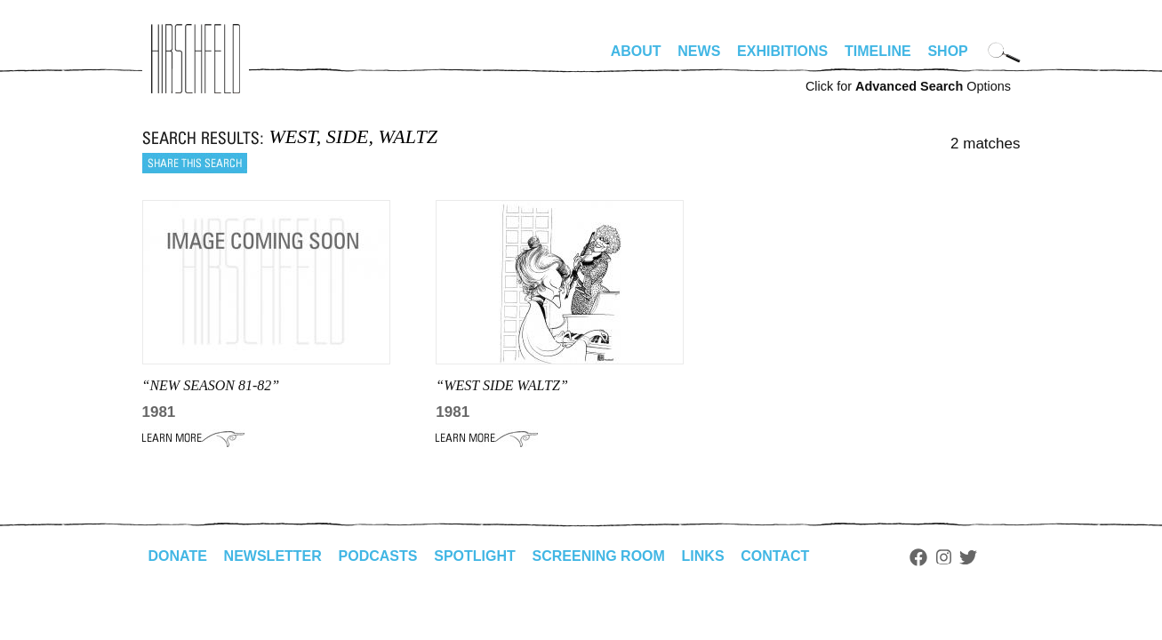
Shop (947, 51)
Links (703, 556)
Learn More (193, 438)
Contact (775, 556)
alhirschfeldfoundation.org (195, 58)
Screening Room (599, 556)
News (698, 51)
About (636, 51)
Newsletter (273, 556)
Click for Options (908, 86)
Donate (177, 556)
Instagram (943, 557)
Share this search (194, 163)
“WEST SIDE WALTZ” (502, 385)
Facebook (918, 557)
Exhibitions (782, 51)
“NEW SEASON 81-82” (211, 385)
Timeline (878, 51)
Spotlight (475, 556)
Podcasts (378, 556)
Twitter (968, 557)
